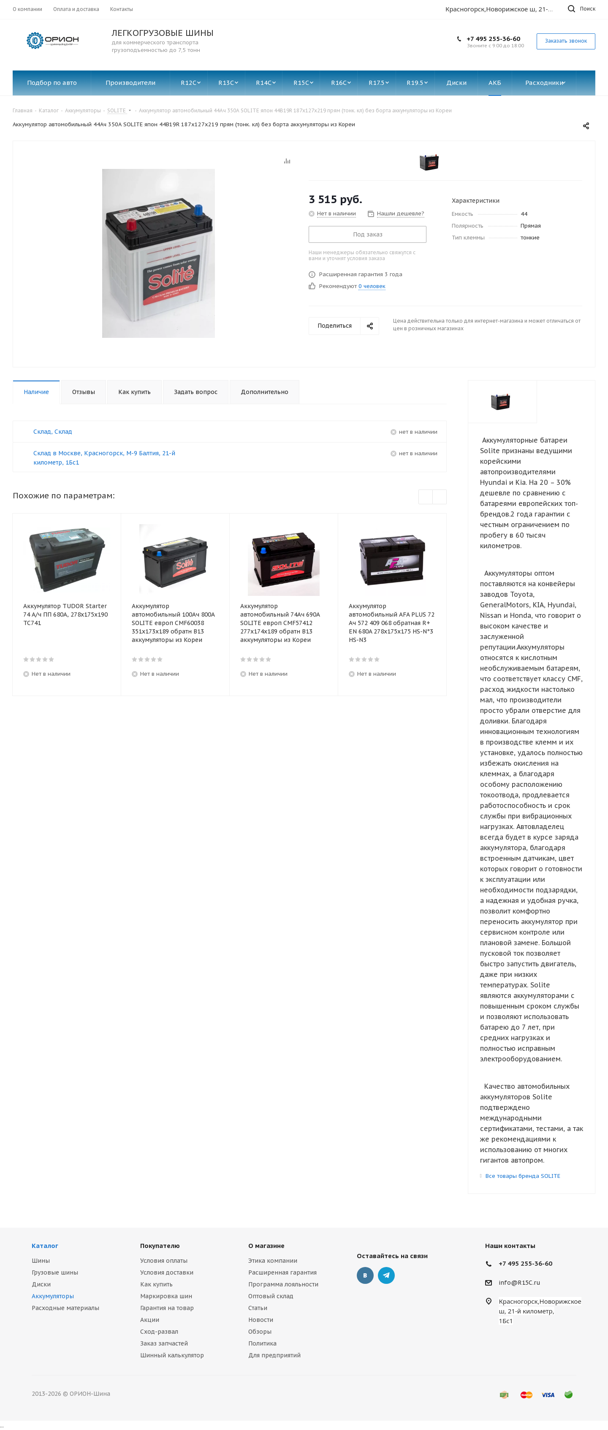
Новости (260, 1320)
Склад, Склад (52, 431)
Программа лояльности (283, 1284)
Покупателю (160, 1246)
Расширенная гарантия (282, 1272)
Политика (262, 1343)
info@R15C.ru (519, 1282)
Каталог (45, 1246)
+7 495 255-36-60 (493, 39)
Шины (41, 1260)
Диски (41, 1284)
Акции (149, 1320)
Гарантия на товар (167, 1308)
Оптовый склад (270, 1296)
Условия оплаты (163, 1260)
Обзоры (259, 1331)
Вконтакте (365, 1275)
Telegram (386, 1275)
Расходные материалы (65, 1308)
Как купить (156, 1284)
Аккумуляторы (53, 1296)
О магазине (266, 1246)
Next (440, 497)
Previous (426, 497)
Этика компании (272, 1260)
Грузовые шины (55, 1272)
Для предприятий (274, 1355)
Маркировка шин (166, 1296)
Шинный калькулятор (172, 1355)
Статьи (257, 1308)
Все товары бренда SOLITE (523, 1176)
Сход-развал (159, 1331)
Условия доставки (166, 1272)
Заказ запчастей (164, 1343)
